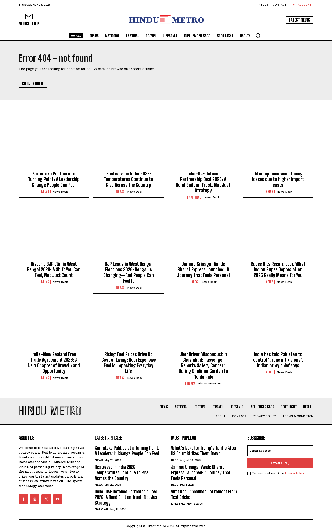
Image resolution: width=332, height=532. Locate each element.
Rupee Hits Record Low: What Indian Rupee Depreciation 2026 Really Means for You (278, 269)
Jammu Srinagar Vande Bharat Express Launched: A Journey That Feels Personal (203, 269)
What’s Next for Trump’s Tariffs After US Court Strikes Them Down (204, 450)
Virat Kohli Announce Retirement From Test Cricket (204, 494)
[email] (280, 450)
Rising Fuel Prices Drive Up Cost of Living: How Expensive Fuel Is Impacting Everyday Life (128, 362)
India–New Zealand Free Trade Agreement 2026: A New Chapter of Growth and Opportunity (54, 362)
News (45, 191)
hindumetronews (209, 383)
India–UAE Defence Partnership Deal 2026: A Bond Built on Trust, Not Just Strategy (203, 182)
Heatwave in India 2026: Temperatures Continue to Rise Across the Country (128, 179)
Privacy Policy (294, 473)
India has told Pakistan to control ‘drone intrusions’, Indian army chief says (278, 359)
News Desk (60, 191)
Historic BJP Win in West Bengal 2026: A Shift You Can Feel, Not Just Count (53, 269)
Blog (194, 282)
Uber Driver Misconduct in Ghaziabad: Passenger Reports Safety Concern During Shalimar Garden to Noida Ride (203, 365)
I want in (280, 463)
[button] (258, 35)
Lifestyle (178, 503)
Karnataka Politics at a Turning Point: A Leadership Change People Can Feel (54, 179)
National (195, 197)
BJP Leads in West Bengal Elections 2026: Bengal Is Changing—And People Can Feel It (128, 272)
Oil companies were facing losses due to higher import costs (278, 179)
